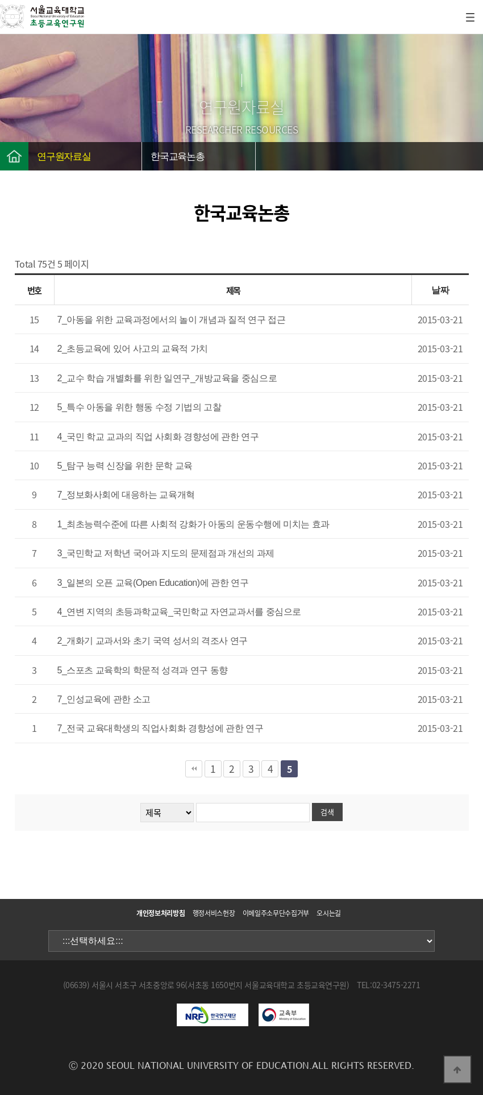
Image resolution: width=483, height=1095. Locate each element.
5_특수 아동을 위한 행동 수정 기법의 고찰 (139, 407)
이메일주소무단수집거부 (276, 913)
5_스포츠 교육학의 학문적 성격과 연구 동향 (142, 670)
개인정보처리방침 (160, 913)
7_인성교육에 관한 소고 (104, 699)
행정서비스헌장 (214, 913)
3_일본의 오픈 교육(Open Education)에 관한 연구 (153, 583)
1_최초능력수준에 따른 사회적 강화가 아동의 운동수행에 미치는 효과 (193, 524)
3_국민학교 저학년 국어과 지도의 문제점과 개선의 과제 (165, 553)
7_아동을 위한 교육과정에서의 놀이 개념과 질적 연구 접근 (171, 319)
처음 (193, 768)
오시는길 (329, 913)
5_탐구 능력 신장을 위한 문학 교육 (125, 466)
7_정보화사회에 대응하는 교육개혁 (126, 494)
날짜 (440, 290)
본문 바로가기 (0, 0)
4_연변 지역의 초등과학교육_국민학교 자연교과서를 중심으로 (179, 612)
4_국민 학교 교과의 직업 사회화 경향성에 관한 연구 (158, 437)
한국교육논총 (178, 156)
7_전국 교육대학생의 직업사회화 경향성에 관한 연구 (160, 728)
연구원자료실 (64, 156)
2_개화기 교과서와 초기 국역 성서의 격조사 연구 (152, 641)
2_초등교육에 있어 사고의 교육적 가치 (133, 348)
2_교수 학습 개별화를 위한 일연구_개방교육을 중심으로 (167, 378)
